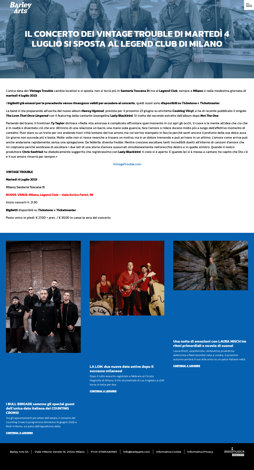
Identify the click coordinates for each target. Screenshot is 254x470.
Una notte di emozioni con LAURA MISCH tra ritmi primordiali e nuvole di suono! (209, 343)
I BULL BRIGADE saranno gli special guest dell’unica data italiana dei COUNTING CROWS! (40, 408)
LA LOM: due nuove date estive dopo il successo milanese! (122, 369)
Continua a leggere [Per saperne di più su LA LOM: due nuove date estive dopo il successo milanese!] (103, 391)
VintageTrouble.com (127, 164)
